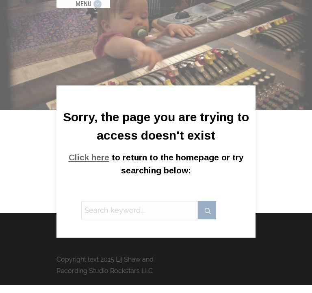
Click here (89, 157)
